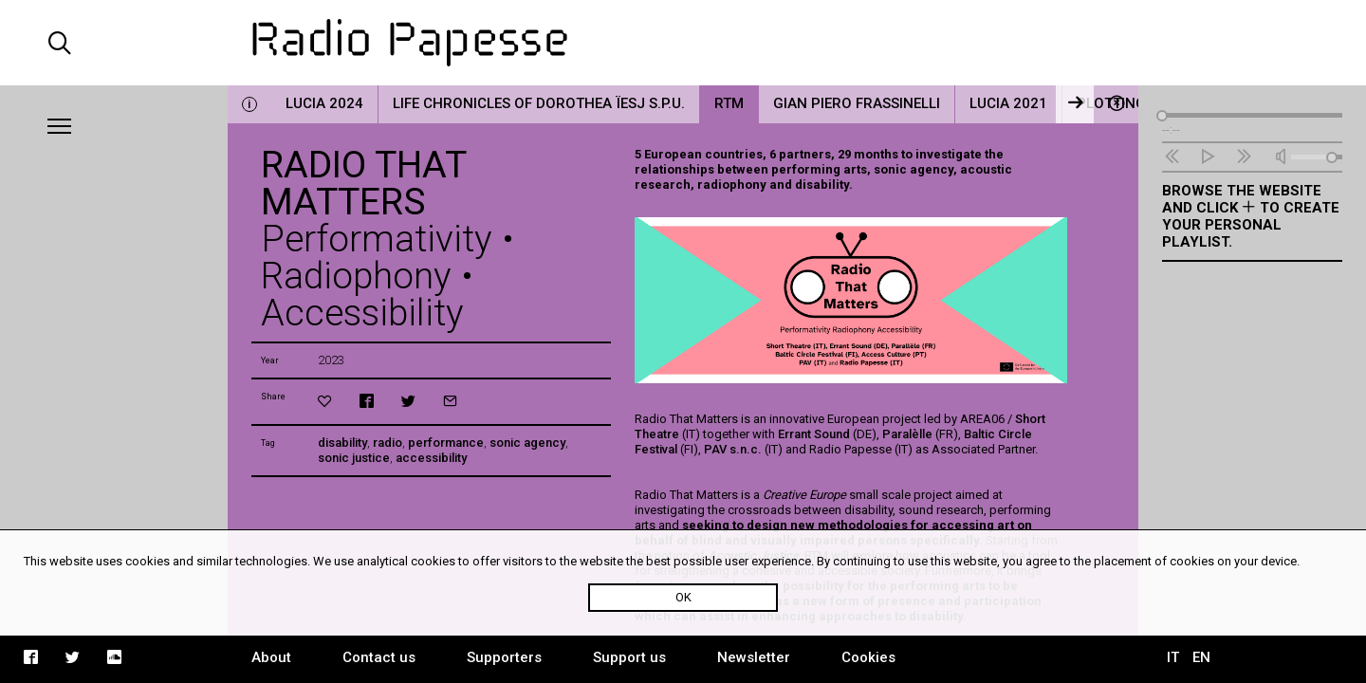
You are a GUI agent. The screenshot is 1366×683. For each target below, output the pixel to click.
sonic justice (354, 458)
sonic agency (527, 442)
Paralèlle (907, 434)
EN (1201, 657)
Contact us (378, 657)
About (271, 657)
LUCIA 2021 (1008, 103)
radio (387, 442)
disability (342, 442)
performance (446, 442)
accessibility (431, 458)
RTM (729, 103)
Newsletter (753, 657)
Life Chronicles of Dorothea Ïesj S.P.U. (539, 103)
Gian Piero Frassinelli (856, 103)
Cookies (868, 657)
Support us (629, 657)
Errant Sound (814, 434)
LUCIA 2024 (324, 103)
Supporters (504, 657)
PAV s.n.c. (734, 449)
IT (1173, 657)
